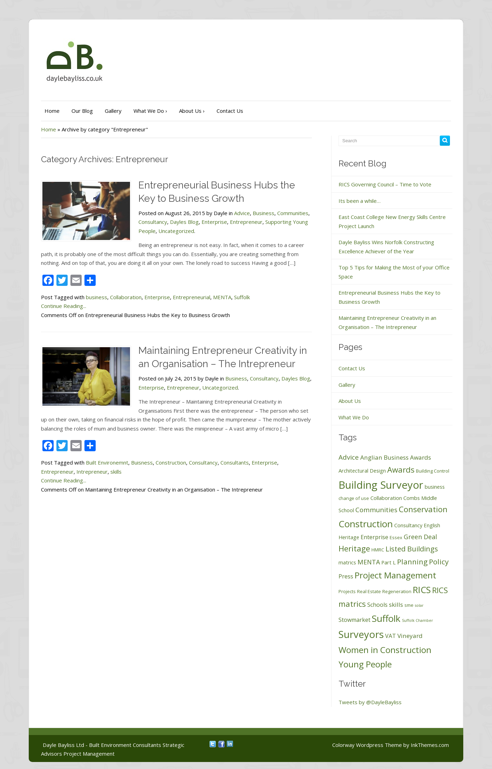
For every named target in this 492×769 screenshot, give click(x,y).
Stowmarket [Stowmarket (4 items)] (354, 620)
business (96, 297)
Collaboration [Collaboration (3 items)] (386, 497)
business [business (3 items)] (435, 486)
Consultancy (152, 221)
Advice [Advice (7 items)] (349, 457)
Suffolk (242, 297)
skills (116, 471)
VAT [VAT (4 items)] (390, 636)
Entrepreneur (246, 221)
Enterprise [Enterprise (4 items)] (374, 537)
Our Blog (82, 110)
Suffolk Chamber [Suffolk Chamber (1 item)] (417, 620)
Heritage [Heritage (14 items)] (354, 548)
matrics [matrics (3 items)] (347, 562)
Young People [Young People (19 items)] (365, 664)
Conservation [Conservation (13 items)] (423, 509)
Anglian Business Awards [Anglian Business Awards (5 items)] (395, 457)
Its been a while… (360, 200)
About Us (192, 110)
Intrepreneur (92, 471)
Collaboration (126, 297)
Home (52, 110)
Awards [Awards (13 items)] (401, 469)
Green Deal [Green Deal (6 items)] (420, 537)
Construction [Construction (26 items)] (366, 523)
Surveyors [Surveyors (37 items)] (361, 634)
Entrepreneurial (191, 297)
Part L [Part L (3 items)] (388, 562)
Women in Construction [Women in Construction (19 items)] (385, 649)
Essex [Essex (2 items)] (396, 537)
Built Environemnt (107, 462)
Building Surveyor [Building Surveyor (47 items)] (381, 485)
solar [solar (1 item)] (419, 605)
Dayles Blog (184, 221)
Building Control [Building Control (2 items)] (432, 471)
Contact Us (230, 110)
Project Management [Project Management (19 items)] (395, 575)
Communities (292, 213)
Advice (242, 213)
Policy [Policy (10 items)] (439, 562)
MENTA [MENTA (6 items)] (368, 562)
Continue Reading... (63, 305)
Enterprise (214, 221)
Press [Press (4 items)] (346, 576)
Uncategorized (176, 230)
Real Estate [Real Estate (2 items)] (369, 591)
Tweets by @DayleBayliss (370, 702)
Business (263, 213)
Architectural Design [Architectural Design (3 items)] (362, 470)
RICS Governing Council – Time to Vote (385, 184)
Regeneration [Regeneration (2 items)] (396, 591)
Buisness (142, 462)
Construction (171, 462)
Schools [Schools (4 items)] (377, 605)
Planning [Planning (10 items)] (412, 562)
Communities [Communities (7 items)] (376, 509)
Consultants (234, 462)
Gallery (113, 110)
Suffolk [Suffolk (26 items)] (386, 618)
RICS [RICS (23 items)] (422, 590)
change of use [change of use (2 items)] (354, 498)
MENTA (222, 297)
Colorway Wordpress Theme (367, 744)
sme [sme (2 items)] (409, 605)
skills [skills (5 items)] (396, 604)
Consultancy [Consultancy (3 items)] (408, 525)
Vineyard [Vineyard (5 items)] (410, 636)
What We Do (150, 110)
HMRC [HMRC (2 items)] (377, 550)
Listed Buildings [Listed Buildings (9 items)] (411, 549)
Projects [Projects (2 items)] (347, 591)
